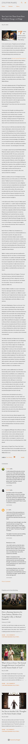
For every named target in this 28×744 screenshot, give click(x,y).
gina (7, 509)
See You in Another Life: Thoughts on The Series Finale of (14, 712)
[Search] (22, 3)
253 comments (10, 635)
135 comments (10, 683)
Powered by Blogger (14, 740)
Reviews (11, 6)
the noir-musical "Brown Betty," (19, 58)
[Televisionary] (9, 2)
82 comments (10, 729)
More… (18, 6)
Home (3, 6)
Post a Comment (6, 581)
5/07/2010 (9, 485)
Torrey (8, 468)
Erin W (8, 490)
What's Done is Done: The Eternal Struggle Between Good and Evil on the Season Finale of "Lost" (14, 665)
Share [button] (22, 457)
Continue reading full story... (10, 636)
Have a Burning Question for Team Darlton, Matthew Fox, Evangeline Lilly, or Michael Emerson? (12, 615)
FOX (7, 457)
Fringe (10, 457)
